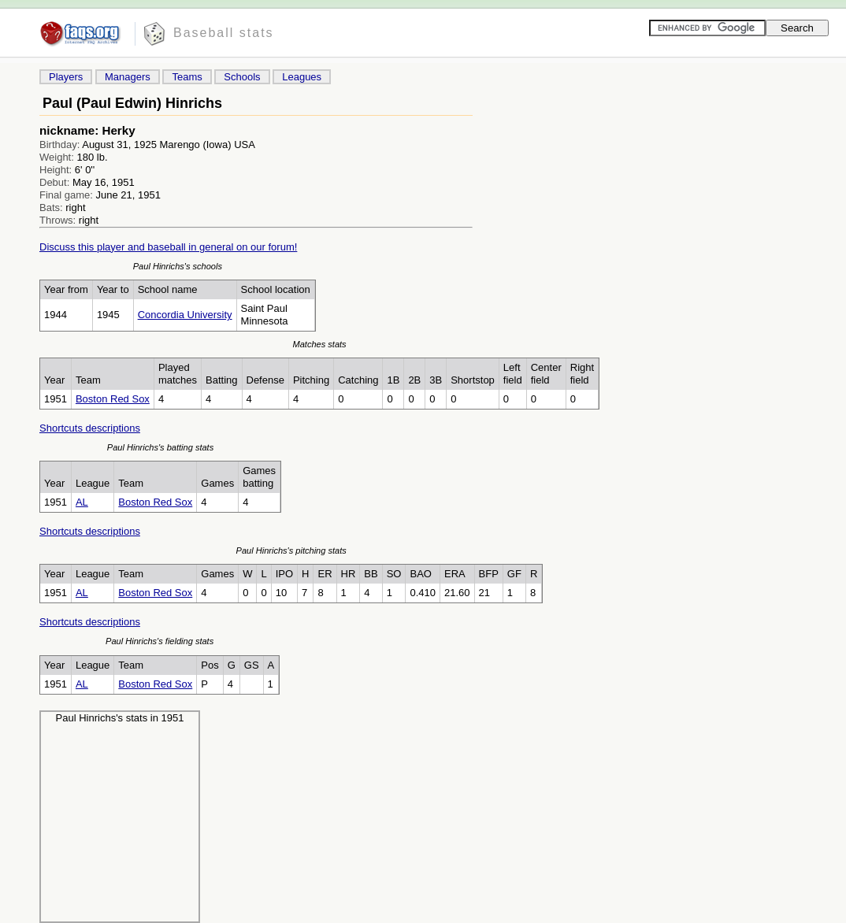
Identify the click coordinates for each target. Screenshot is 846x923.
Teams (187, 77)
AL (82, 502)
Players (66, 77)
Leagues (301, 77)
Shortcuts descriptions (89, 428)
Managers (127, 77)
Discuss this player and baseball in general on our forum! (168, 247)
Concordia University (185, 315)
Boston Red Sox (113, 399)
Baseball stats (223, 32)
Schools (242, 77)
